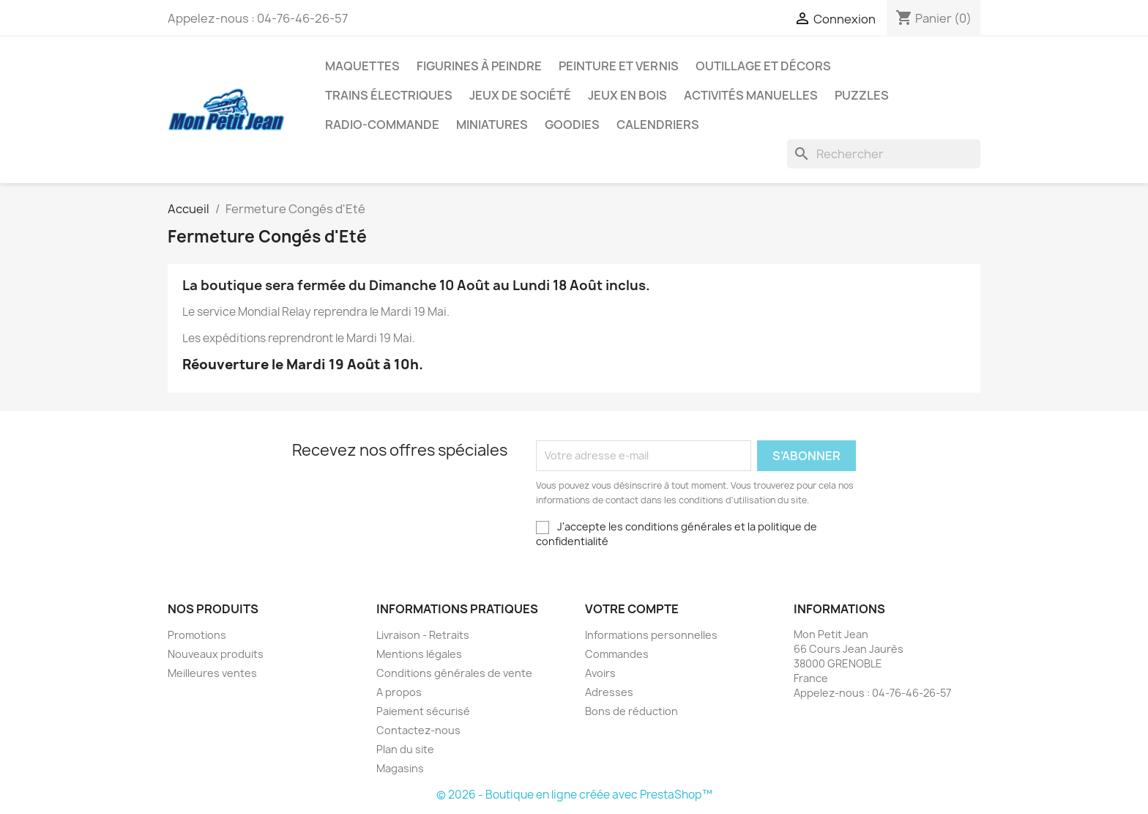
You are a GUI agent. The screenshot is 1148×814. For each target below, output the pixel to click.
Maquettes (362, 66)
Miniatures (492, 124)
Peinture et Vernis (619, 66)
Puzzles (862, 95)
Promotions (197, 635)
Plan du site (405, 749)
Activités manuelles (751, 95)
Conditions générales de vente (454, 673)
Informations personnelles (651, 635)
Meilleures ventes (212, 673)
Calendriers (657, 124)
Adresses (609, 692)
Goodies (572, 124)
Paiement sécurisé (423, 711)
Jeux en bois (627, 95)
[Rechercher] (883, 154)
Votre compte (632, 609)
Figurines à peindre (479, 66)
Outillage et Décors (763, 66)
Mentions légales (419, 654)
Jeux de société (520, 95)
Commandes (617, 654)
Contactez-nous (418, 730)
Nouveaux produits (216, 654)
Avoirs (600, 673)
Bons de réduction (631, 711)
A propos (399, 692)
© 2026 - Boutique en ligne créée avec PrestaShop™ (574, 794)
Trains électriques (388, 95)
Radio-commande (382, 124)
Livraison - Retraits (422, 635)
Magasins (400, 768)
